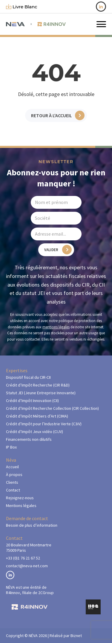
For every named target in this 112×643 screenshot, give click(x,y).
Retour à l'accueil (51, 115)
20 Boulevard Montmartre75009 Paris (28, 547)
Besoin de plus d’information (31, 525)
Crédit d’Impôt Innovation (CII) (32, 400)
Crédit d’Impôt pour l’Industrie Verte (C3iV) (44, 423)
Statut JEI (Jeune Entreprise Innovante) (41, 392)
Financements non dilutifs (29, 439)
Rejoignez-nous (20, 497)
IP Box (11, 447)
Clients (12, 482)
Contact (13, 490)
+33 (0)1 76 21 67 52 (23, 558)
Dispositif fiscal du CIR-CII (28, 377)
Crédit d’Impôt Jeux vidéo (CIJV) (34, 431)
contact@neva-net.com (27, 565)
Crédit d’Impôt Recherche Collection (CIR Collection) (52, 408)
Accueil (12, 466)
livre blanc (21, 7)
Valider (51, 249)
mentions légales (56, 327)
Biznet (76, 635)
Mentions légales (21, 505)
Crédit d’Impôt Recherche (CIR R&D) (38, 385)
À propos (14, 474)
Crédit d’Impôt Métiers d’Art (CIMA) (37, 416)
